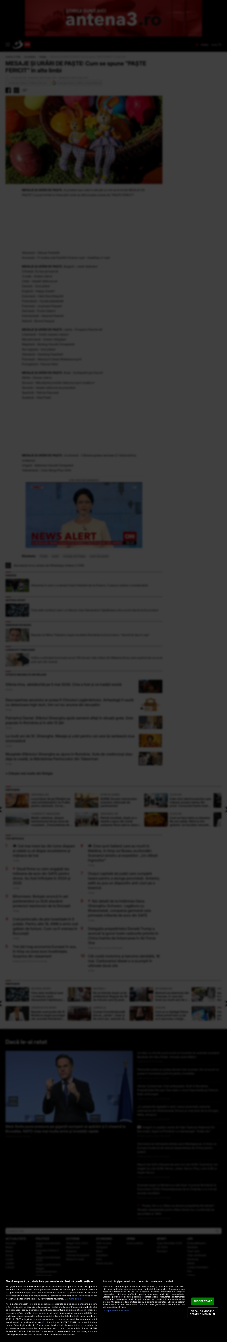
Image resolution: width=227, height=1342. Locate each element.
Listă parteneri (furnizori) (116, 1310)
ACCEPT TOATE (203, 1301)
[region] (113, 1309)
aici (43, 1322)
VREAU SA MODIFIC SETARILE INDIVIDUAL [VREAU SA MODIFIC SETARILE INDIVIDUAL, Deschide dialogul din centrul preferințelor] (203, 1313)
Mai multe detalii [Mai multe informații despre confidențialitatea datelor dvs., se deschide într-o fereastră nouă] (73, 1299)
